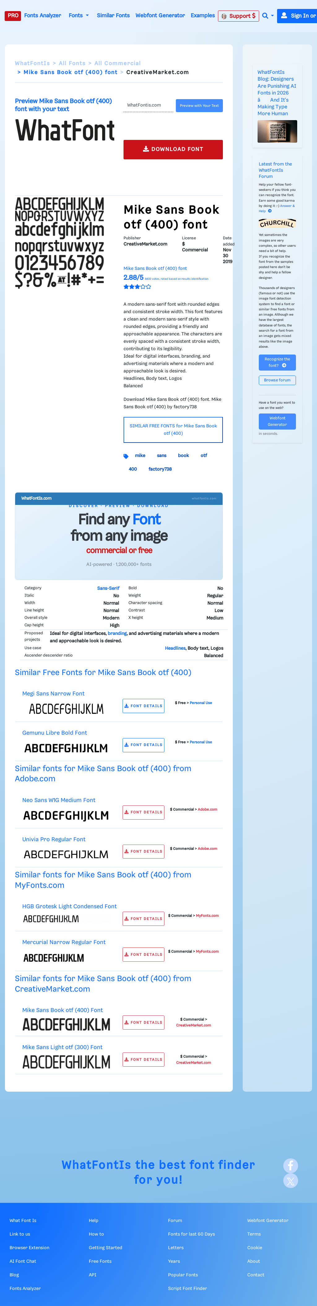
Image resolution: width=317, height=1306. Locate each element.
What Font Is (23, 1220)
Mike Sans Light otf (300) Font (62, 1047)
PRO (13, 16)
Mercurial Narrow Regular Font (64, 942)
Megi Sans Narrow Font (53, 694)
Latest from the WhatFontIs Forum (275, 170)
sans (161, 455)
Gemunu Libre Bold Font (54, 733)
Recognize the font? (277, 362)
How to (96, 1234)
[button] (268, 16)
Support (238, 16)
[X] (290, 1180)
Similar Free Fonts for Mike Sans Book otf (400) (103, 673)
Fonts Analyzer (42, 16)
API (92, 1275)
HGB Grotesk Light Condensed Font (69, 906)
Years (174, 1261)
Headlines (175, 648)
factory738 (160, 469)
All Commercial (117, 63)
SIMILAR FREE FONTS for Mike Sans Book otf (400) (173, 430)
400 (133, 469)
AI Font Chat (23, 1261)
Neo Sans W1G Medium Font (58, 800)
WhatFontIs (32, 63)
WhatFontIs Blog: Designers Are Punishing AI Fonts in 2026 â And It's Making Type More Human (277, 93)
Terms (254, 1234)
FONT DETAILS (143, 706)
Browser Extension (29, 1247)
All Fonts (72, 63)
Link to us (20, 1234)
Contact (255, 1275)
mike (140, 455)
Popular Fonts (183, 1275)
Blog (14, 1275)
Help (93, 1220)
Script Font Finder (187, 1288)
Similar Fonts (113, 16)
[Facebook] (290, 1165)
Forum (175, 1220)
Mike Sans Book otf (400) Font (62, 1010)
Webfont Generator (160, 16)
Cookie (254, 1247)
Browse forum (277, 380)
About (253, 1261)
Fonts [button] (76, 16)
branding (117, 633)
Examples (203, 16)
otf (204, 455)
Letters (176, 1247)
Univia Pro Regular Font (53, 839)
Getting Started (105, 1247)
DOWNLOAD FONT (173, 149)
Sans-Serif (108, 588)
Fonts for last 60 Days (191, 1234)
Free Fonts (100, 1261)
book (183, 455)
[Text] (148, 105)
